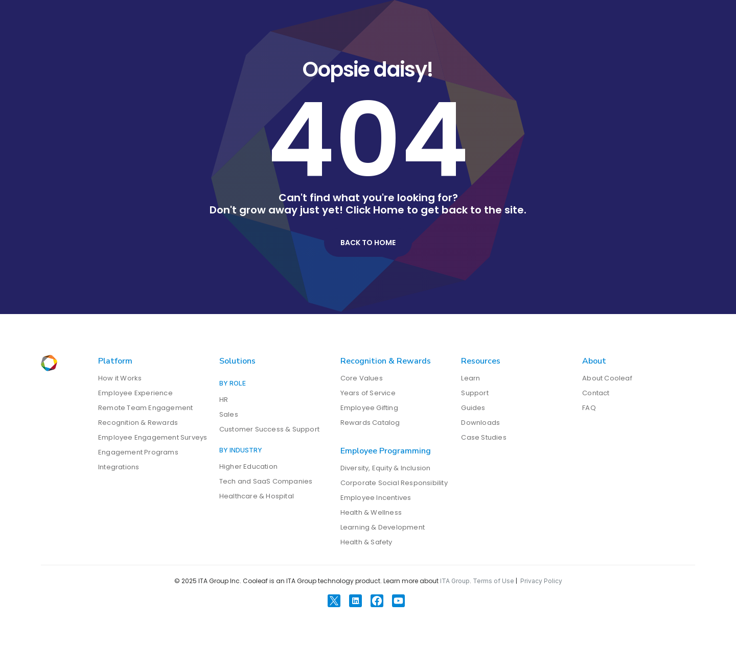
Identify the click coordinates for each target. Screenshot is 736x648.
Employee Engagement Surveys (152, 437)
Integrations (118, 467)
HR (223, 399)
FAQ (589, 408)
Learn (470, 378)
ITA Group (455, 581)
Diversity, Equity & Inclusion (385, 468)
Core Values (361, 378)
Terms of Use (493, 581)
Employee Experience (135, 393)
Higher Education (248, 466)
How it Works (120, 378)
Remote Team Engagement (145, 408)
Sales (228, 414)
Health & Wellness (371, 512)
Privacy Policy (541, 581)
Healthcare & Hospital (256, 496)
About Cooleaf (607, 378)
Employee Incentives (375, 497)
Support (474, 393)
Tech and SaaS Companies (266, 481)
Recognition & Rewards (138, 422)
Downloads (480, 422)
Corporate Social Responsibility (394, 483)
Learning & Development (382, 527)
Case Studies (483, 437)
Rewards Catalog (370, 422)
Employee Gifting (369, 408)
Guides (473, 408)
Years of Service (368, 393)
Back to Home (368, 242)
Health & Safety (366, 542)
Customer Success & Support (269, 429)
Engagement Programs (138, 452)
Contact (595, 393)
